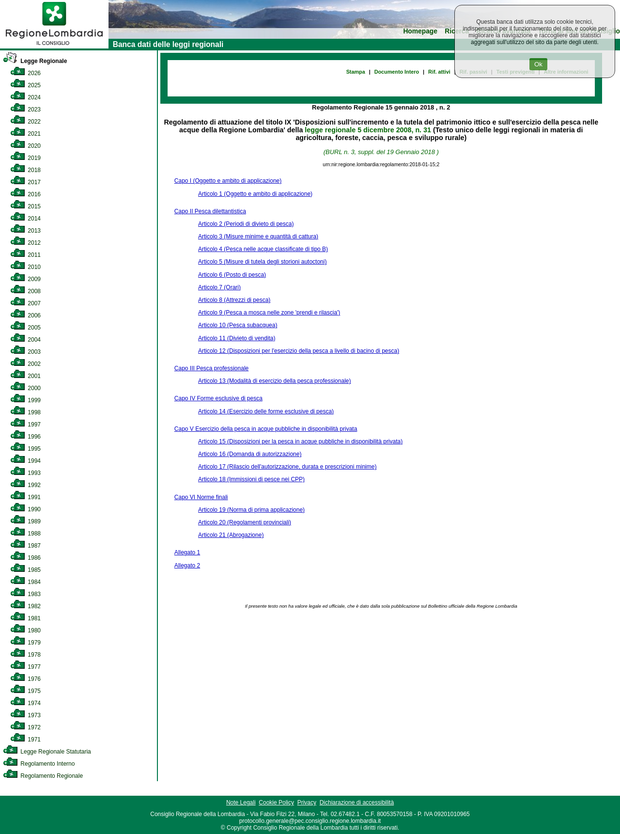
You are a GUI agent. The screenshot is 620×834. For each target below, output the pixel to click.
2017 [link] (25, 182)
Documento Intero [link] (396, 72)
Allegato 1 (187, 552)
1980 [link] (25, 630)
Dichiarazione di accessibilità (357, 802)
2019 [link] (25, 158)
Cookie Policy (276, 802)
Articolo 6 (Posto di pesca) (232, 274)
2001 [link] (25, 376)
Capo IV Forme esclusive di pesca (218, 398)
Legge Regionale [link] (35, 61)
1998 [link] (25, 412)
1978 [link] (25, 654)
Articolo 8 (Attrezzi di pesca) (234, 300)
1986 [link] (25, 557)
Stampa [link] (355, 72)
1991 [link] (25, 497)
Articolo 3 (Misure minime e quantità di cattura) (258, 236)
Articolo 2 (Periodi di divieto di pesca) (246, 223)
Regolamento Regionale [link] (43, 775)
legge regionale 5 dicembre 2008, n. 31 (368, 130)
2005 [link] (25, 327)
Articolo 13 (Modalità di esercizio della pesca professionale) (274, 381)
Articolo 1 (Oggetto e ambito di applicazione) (255, 193)
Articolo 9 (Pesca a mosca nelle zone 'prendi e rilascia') (269, 312)
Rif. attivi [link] (439, 72)
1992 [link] (25, 485)
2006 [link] (25, 315)
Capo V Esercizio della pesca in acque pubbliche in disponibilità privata (265, 428)
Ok (538, 64)
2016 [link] (25, 194)
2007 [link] (25, 303)
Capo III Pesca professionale (211, 368)
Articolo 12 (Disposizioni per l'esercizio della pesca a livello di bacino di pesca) (298, 350)
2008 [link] (25, 291)
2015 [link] (25, 206)
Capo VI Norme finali (201, 497)
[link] (54, 46)
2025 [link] (25, 85)
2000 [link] (25, 388)
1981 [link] (25, 618)
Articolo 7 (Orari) (219, 287)
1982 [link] (25, 606)
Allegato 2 (187, 565)
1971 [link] (25, 739)
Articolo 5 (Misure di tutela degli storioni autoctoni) (262, 261)
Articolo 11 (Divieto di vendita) (236, 338)
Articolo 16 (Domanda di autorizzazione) (249, 454)
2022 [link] (25, 121)
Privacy (306, 802)
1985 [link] (25, 569)
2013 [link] (25, 230)
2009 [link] (25, 279)
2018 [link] (25, 170)
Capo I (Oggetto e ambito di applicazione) (227, 180)
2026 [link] (25, 73)
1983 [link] (25, 594)
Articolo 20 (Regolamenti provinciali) (244, 522)
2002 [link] (25, 364)
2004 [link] (25, 339)
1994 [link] (25, 460)
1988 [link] (25, 533)
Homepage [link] (420, 31)
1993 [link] (25, 473)
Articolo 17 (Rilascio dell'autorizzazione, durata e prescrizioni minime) (287, 466)
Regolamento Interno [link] (39, 763)
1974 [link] (25, 703)
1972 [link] (25, 727)
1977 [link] (25, 666)
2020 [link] (25, 145)
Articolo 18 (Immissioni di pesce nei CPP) (251, 479)
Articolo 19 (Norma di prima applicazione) (251, 509)
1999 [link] (25, 400)
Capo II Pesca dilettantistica (210, 211)
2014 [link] (25, 218)
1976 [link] (25, 679)
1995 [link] (25, 448)
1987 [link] (25, 545)
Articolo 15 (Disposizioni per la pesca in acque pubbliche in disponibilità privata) (300, 441)
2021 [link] (25, 133)
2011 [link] (25, 255)
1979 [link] (25, 642)
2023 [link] (25, 109)
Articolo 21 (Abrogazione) (231, 535)
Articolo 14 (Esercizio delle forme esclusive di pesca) (266, 411)
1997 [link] (25, 424)
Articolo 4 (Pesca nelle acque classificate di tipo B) (263, 249)
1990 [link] (25, 509)
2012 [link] (25, 242)
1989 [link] (25, 521)
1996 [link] (25, 436)
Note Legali (241, 802)
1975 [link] (25, 691)
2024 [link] (25, 97)
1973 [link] (25, 715)
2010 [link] (25, 267)
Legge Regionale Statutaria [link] (47, 751)
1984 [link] (25, 582)
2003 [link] (25, 351)
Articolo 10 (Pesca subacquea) (237, 325)
